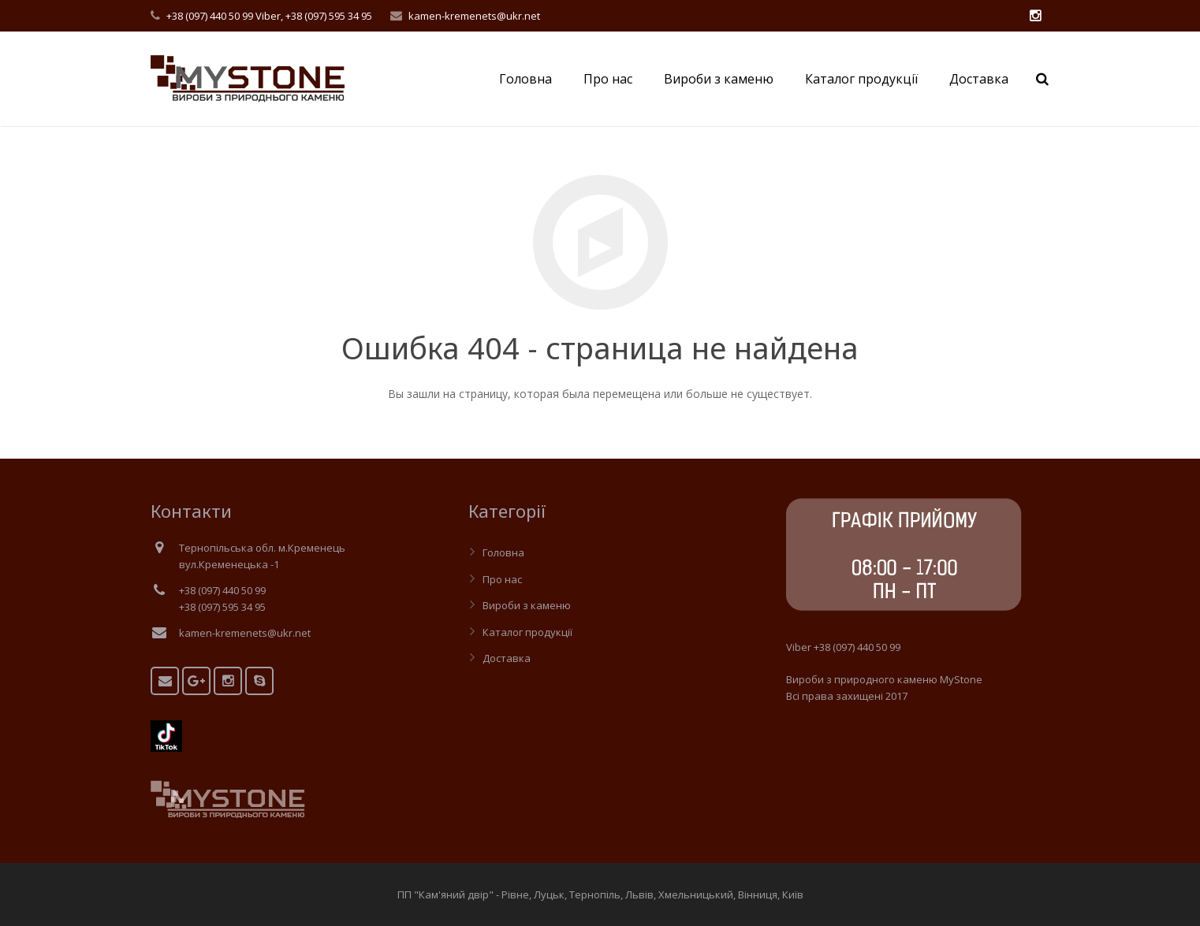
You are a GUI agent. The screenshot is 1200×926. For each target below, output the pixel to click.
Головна (503, 552)
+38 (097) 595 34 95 (328, 16)
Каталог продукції (527, 632)
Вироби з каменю (527, 605)
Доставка (507, 658)
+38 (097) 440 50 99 (209, 16)
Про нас (502, 579)
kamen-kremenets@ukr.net (474, 16)
